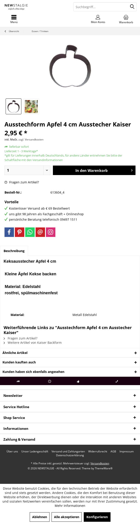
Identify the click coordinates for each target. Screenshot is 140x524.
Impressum (127, 451)
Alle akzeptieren (66, 517)
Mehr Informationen (70, 505)
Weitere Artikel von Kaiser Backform (33, 342)
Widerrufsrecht (97, 451)
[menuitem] (126, 19)
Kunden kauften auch (19, 362)
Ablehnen (39, 517)
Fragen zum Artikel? (22, 182)
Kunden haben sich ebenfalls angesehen (33, 372)
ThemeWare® (104, 468)
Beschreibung (14, 251)
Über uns (12, 451)
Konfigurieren (97, 517)
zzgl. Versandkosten (30, 139)
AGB (113, 451)
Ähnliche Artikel (14, 353)
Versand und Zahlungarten (68, 451)
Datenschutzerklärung (70, 455)
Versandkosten (99, 463)
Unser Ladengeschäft (34, 451)
